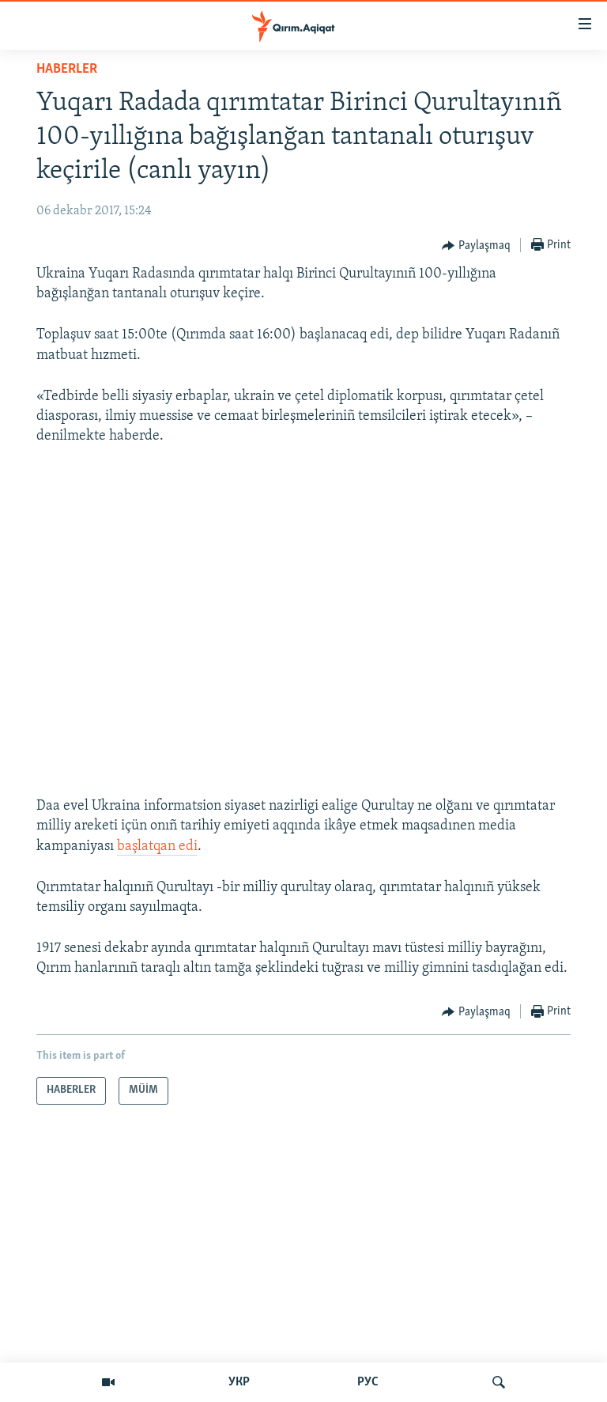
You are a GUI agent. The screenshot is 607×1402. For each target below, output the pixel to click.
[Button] (476, 246)
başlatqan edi (157, 846)
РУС (368, 1382)
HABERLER (66, 69)
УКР (239, 1382)
